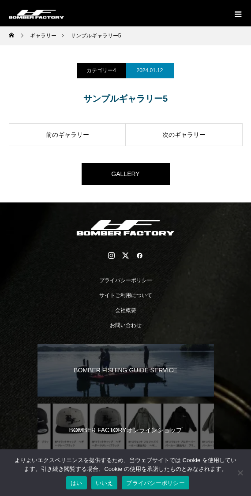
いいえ (104, 483)
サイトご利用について (125, 295)
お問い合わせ (126, 325)
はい (76, 483)
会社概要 (125, 310)
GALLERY (125, 173)
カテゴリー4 (101, 70)
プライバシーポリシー (125, 280)
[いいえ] (240, 472)
